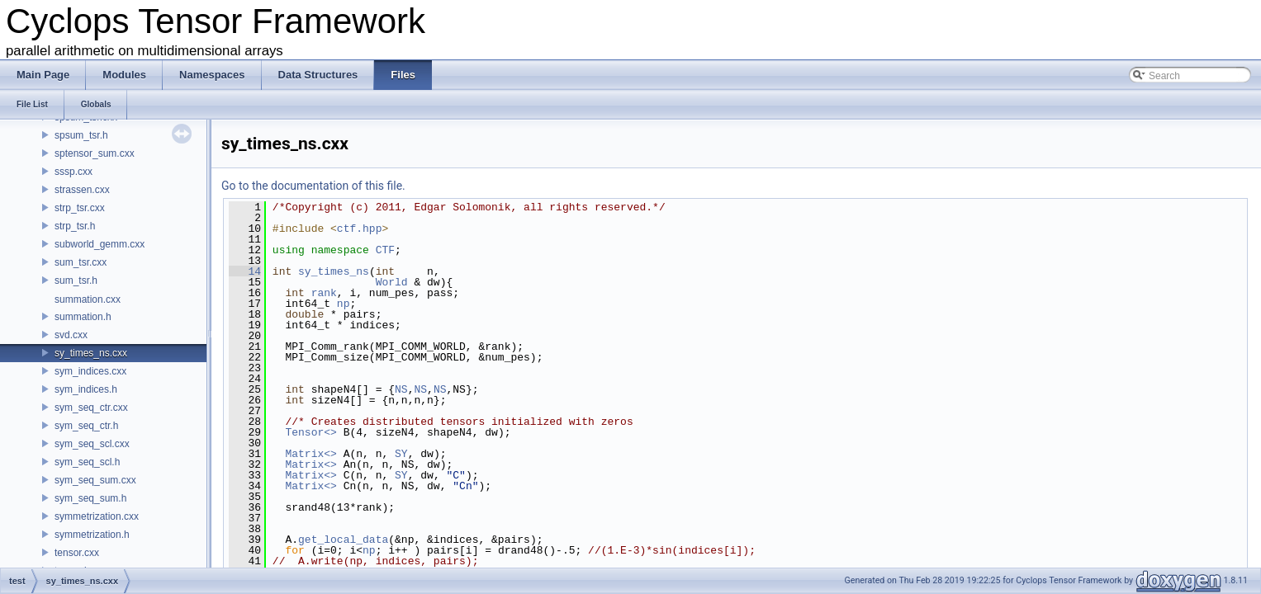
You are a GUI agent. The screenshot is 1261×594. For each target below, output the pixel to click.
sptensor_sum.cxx (95, 153)
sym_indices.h (86, 389)
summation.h (83, 317)
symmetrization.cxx (97, 516)
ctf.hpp (359, 228)
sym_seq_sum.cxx (95, 480)
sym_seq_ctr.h (86, 425)
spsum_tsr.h (81, 135)
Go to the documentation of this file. (313, 185)
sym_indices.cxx (90, 371)
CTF (385, 250)
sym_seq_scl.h (87, 462)
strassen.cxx (82, 190)
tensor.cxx (77, 553)
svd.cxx (71, 335)
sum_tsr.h (76, 280)
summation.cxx (88, 299)
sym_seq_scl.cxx (92, 444)
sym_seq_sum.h (90, 498)
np (343, 303)
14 (245, 271)
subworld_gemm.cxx (100, 244)
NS (401, 389)
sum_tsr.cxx (81, 262)
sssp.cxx (73, 171)
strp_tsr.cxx (80, 208)
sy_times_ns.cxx (91, 353)
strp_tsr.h (75, 226)
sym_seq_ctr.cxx (91, 407)
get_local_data (343, 539)
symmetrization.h (92, 534)
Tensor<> (310, 432)
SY (401, 453)
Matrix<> (310, 453)
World (392, 282)
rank (324, 292)
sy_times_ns (333, 271)
